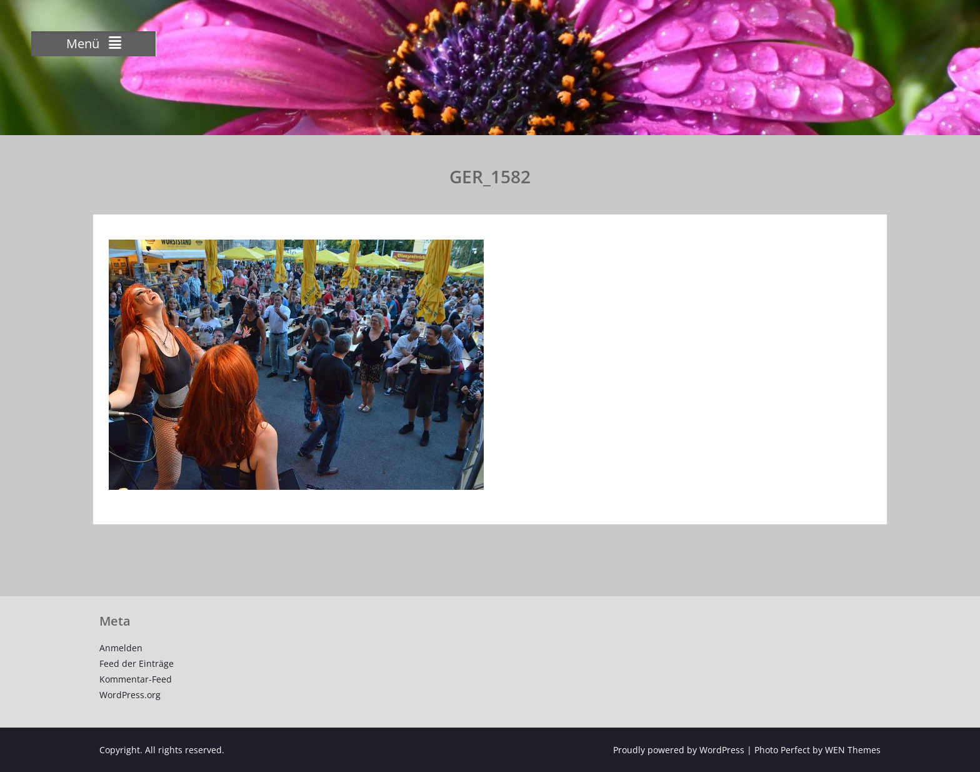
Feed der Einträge (136, 663)
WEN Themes (853, 750)
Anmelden (120, 648)
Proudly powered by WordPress (678, 750)
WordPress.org (130, 695)
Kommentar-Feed (135, 679)
